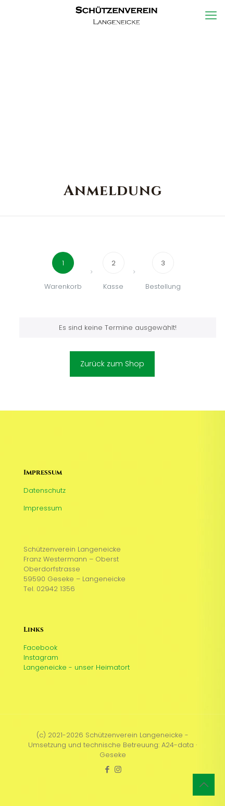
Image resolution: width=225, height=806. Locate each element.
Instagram (40, 657)
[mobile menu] (211, 15)
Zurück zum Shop (112, 364)
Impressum (42, 508)
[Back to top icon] (204, 785)
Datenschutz (44, 490)
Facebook (40, 648)
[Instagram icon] (118, 769)
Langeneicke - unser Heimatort (76, 667)
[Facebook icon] (107, 769)
